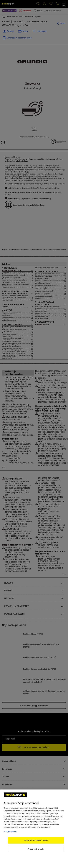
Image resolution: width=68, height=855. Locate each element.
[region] (34, 822)
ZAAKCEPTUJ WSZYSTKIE (36, 840)
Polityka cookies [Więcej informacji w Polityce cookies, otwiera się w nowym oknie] (10, 831)
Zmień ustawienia (36, 849)
